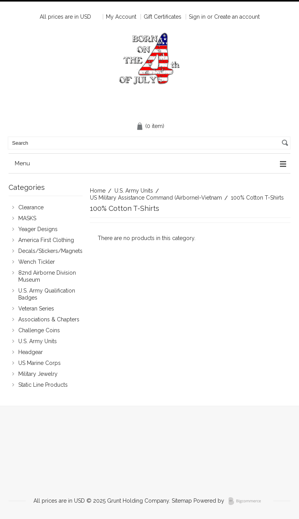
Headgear (46, 352)
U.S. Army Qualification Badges (46, 294)
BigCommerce (247, 501)
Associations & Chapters (46, 319)
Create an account (237, 17)
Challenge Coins (46, 330)
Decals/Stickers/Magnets (46, 251)
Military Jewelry (38, 374)
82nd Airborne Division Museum (46, 276)
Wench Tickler (36, 262)
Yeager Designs (46, 229)
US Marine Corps (46, 363)
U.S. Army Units (133, 191)
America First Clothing (46, 240)
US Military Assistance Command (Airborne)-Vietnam (156, 198)
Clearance (46, 207)
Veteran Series (46, 308)
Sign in (197, 17)
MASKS (46, 218)
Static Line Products (46, 385)
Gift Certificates (162, 17)
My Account (121, 17)
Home (98, 191)
